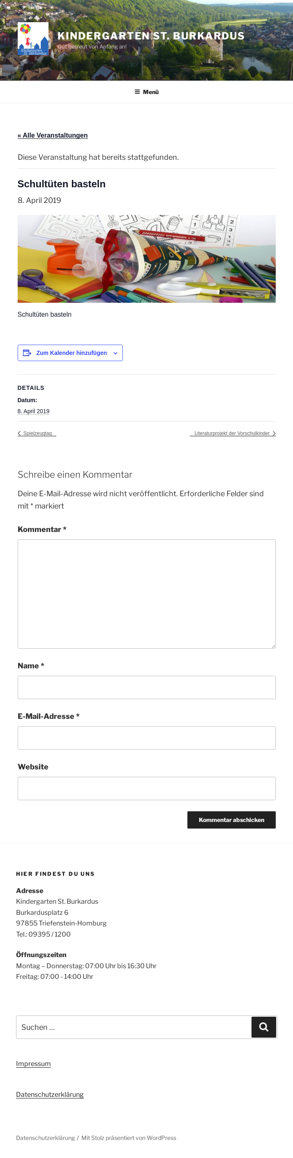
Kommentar (42, 529)
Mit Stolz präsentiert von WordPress (128, 1137)
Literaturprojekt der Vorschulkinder (232, 433)
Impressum (33, 1064)
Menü (146, 91)
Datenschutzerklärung (50, 1094)
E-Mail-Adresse (49, 716)
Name (31, 665)
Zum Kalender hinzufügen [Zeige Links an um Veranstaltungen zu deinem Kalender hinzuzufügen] (71, 353)
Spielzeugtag (37, 433)
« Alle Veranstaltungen (53, 135)
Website (33, 766)
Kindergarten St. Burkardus (151, 36)
